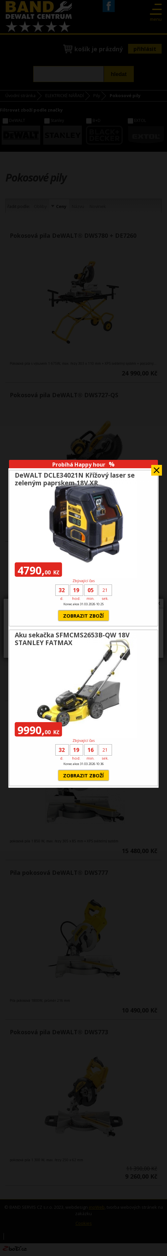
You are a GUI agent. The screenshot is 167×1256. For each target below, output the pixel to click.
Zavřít (156, 468)
